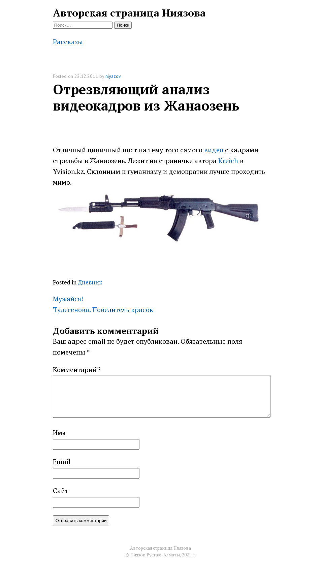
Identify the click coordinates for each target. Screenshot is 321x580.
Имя (59, 440)
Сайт (60, 498)
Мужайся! (68, 298)
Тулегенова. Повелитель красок (103, 309)
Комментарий (77, 369)
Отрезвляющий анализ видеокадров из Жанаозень (146, 97)
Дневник (90, 282)
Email (61, 469)
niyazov (113, 76)
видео (214, 149)
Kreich (228, 160)
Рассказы (68, 41)
